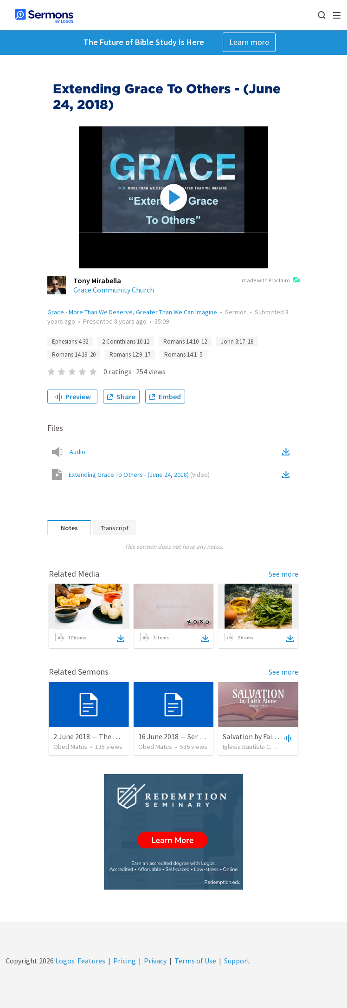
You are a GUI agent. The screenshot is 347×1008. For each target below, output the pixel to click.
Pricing (124, 960)
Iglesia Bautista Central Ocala (263, 746)
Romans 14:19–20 (74, 354)
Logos (64, 960)
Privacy (155, 960)
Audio (77, 452)
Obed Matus (70, 746)
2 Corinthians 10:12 (125, 341)
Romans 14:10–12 (185, 341)
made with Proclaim (271, 281)
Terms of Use (195, 960)
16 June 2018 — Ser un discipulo (187, 736)
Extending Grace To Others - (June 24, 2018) (139, 474)
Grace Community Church (113, 289)
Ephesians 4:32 (70, 341)
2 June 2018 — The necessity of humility (116, 736)
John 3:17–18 (237, 341)
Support (237, 960)
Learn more (249, 42)
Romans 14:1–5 (183, 354)
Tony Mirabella (97, 280)
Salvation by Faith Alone (261, 736)
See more (283, 574)
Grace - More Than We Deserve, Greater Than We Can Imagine (132, 312)
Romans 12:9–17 (129, 354)
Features (91, 960)
